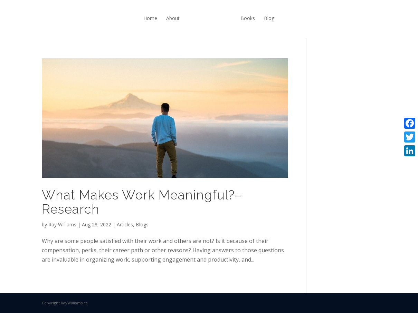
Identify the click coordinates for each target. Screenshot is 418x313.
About (173, 18)
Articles (125, 224)
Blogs (142, 224)
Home (150, 18)
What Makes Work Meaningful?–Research (142, 202)
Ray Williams (62, 224)
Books (247, 18)
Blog (269, 18)
